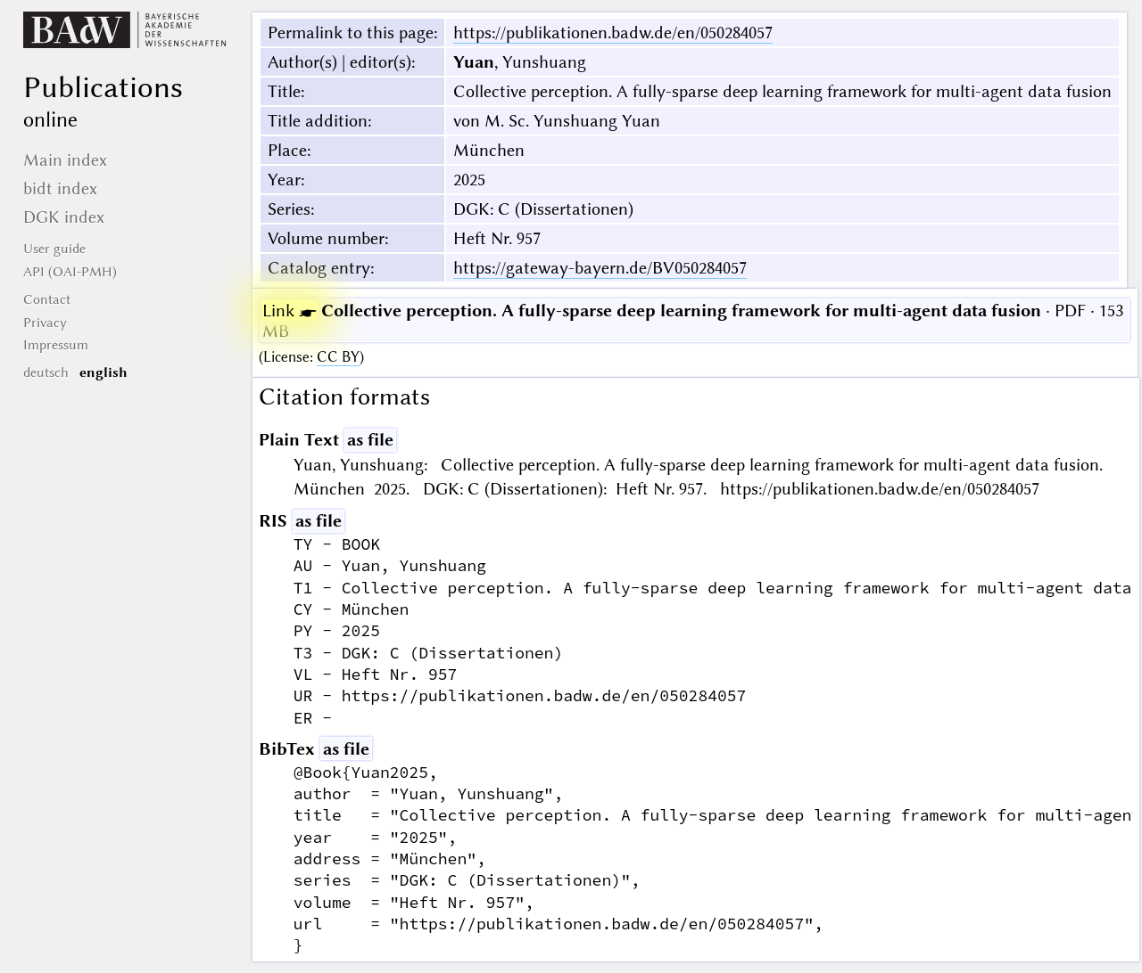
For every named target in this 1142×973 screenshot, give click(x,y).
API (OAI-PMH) (70, 272)
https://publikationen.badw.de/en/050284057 (613, 32)
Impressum (55, 345)
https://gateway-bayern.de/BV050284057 (600, 268)
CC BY (338, 356)
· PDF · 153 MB (692, 320)
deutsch (46, 372)
